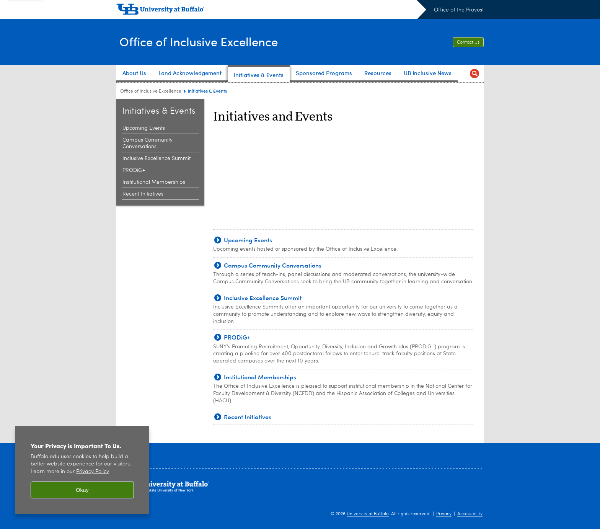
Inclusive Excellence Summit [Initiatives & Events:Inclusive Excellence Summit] (156, 158)
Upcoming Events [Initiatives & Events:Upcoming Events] (143, 128)
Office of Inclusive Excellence (207, 41)
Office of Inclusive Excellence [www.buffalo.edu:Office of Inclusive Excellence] (150, 91)
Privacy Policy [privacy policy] (92, 472)
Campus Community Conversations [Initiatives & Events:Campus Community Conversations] (147, 143)
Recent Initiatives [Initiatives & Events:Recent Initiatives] (142, 194)
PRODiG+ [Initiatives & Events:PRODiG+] (133, 170)
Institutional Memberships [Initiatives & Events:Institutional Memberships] (153, 182)
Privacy (444, 514)
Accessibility (470, 514)
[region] (82, 470)
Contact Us (468, 42)
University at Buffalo (368, 514)
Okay (82, 490)
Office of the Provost (459, 10)
